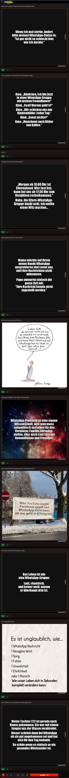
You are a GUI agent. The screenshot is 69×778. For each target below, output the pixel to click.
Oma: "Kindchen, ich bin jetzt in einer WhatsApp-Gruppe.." (17, 75)
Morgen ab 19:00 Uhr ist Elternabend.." (12, 161)
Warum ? (3, 152)
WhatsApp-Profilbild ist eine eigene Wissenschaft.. (15, 397)
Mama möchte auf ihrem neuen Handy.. (12, 237)
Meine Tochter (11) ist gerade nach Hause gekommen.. (16, 702)
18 (18, 775)
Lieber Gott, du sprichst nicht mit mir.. (11, 320)
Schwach (7, 70)
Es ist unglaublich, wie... (8, 621)
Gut (3, 70)
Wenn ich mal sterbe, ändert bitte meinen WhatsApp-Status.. (18, 6)
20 (27, 775)
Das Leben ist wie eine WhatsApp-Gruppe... (13, 550)
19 (22, 775)
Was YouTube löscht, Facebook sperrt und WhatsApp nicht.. (18, 468)
